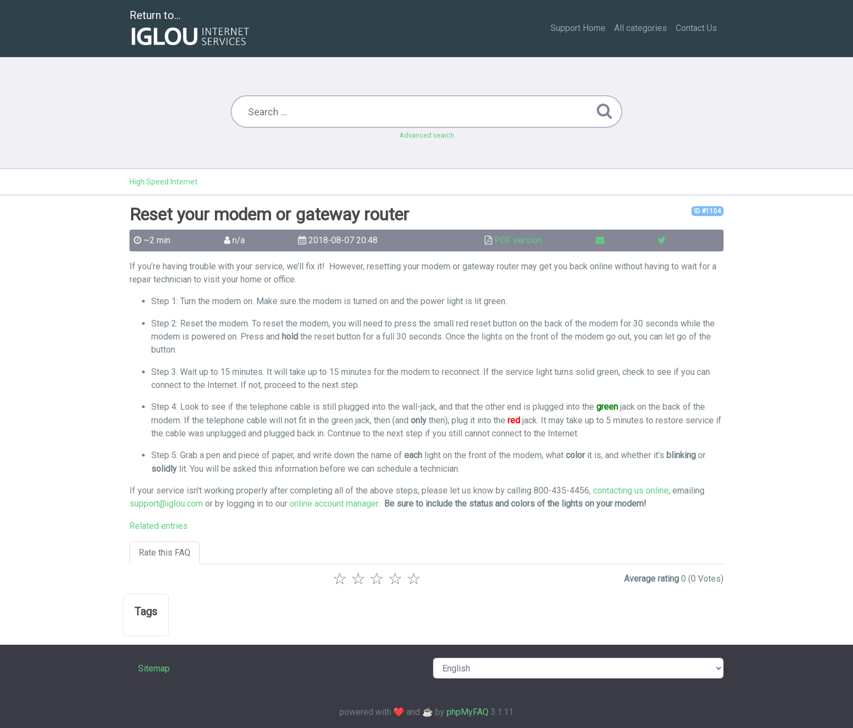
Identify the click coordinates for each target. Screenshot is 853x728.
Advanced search (426, 135)
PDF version (518, 240)
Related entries (158, 526)
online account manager (333, 503)
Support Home (578, 28)
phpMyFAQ (468, 712)
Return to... (190, 29)
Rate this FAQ (164, 552)
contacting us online (631, 490)
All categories (640, 28)
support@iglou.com (166, 503)
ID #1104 (707, 211)
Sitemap (154, 668)
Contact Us (696, 28)
